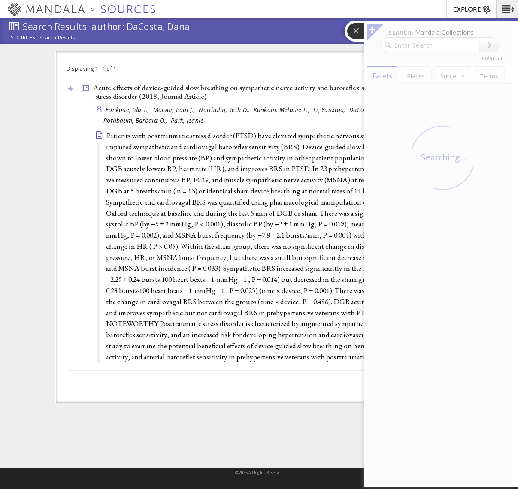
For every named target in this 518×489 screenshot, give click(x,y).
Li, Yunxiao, (330, 110)
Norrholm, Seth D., (225, 110)
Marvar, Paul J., (175, 110)
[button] (507, 9)
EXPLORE (472, 10)
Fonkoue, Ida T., (128, 110)
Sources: (24, 38)
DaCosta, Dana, (371, 110)
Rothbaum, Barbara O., (136, 120)
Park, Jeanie (187, 120)
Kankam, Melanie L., (283, 110)
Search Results (57, 38)
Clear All (492, 58)
